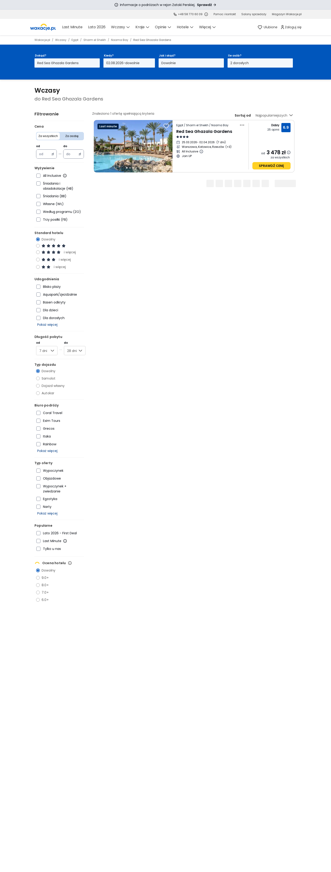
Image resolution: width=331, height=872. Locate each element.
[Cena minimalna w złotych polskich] (43, 154)
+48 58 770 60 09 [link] (190, 14)
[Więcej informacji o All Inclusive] (65, 175)
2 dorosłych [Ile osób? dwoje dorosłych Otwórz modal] (239, 63)
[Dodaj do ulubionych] (166, 126)
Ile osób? (234, 55)
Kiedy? (109, 55)
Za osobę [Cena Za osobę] (71, 136)
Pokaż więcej (47, 324)
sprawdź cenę (271, 165)
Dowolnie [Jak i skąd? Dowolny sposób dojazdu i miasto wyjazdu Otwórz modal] (168, 63)
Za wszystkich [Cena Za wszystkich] (48, 136)
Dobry (275, 125)
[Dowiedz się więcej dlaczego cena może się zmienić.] (289, 152)
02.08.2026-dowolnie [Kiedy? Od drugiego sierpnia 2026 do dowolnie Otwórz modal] (123, 63)
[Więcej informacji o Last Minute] (65, 541)
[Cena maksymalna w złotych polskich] (71, 154)
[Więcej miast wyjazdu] (228, 147)
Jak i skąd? (167, 55)
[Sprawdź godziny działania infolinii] (206, 14)
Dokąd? (40, 55)
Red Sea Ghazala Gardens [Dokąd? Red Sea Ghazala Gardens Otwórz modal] (58, 63)
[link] (43, 27)
